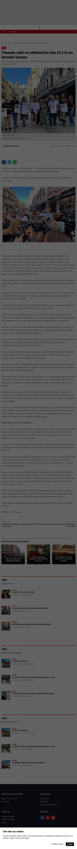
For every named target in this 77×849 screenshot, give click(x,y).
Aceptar (69, 844)
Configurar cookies (57, 844)
